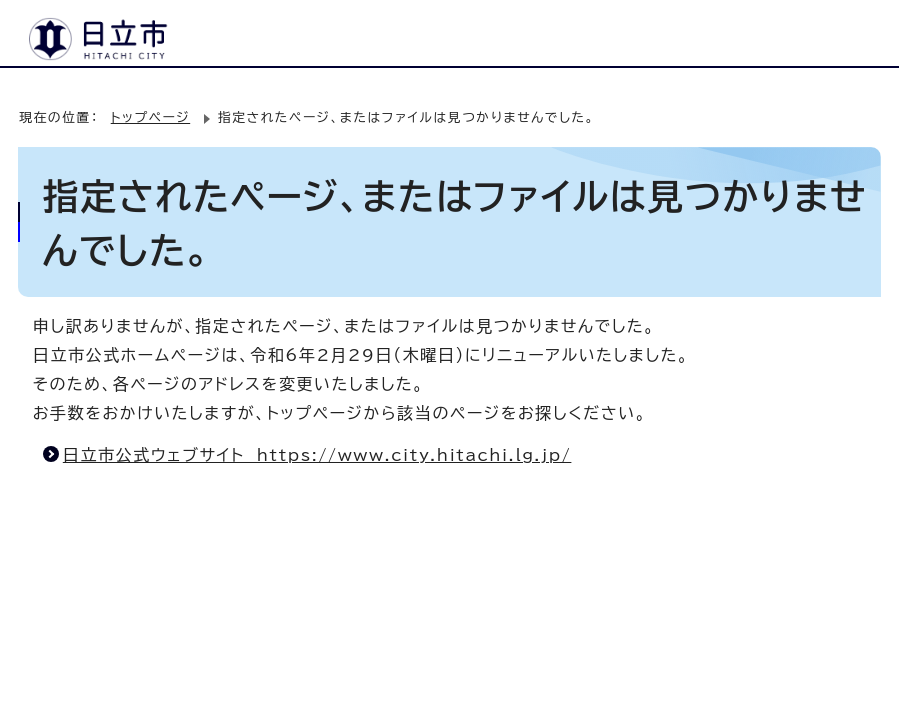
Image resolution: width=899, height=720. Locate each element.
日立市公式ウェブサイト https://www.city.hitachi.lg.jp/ (317, 455)
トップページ (150, 117)
